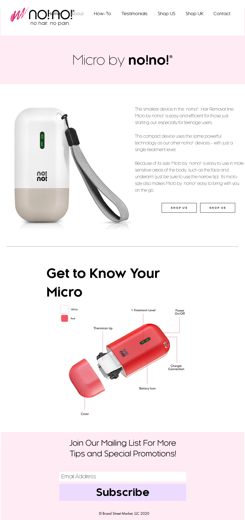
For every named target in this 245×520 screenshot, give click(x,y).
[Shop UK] (217, 208)
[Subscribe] (122, 492)
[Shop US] (179, 208)
